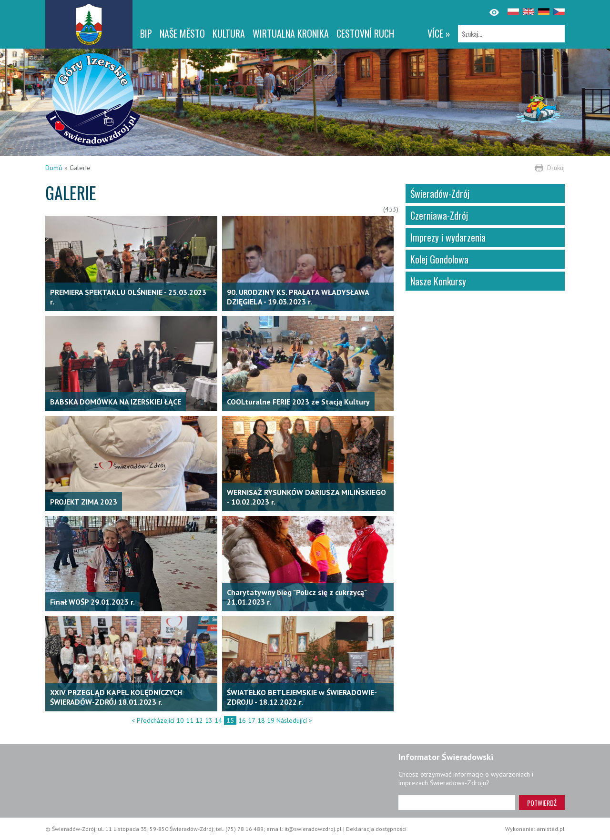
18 (261, 720)
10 (180, 720)
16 (242, 720)
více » (438, 33)
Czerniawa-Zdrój (439, 215)
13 (209, 720)
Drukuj (556, 167)
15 (230, 720)
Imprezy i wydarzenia (448, 237)
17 (251, 720)
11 (189, 720)
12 (199, 720)
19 (270, 720)
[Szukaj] (511, 33)
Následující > (294, 720)
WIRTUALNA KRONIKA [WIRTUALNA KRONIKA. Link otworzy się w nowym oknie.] (291, 33)
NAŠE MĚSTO (182, 33)
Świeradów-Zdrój (439, 193)
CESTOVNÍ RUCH (365, 33)
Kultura (229, 33)
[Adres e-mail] (456, 802)
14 (218, 720)
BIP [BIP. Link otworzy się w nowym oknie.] (146, 33)
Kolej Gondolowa (439, 259)
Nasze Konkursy (438, 281)
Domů (53, 167)
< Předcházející (153, 720)
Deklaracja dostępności (376, 828)
